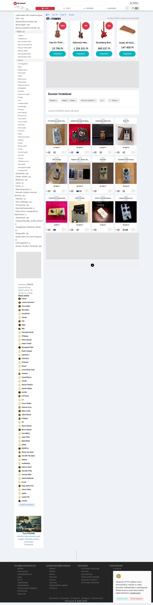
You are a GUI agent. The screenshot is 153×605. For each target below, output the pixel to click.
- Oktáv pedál (21, 128)
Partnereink (22, 591)
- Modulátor (20, 125)
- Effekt (19, 76)
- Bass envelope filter (23, 41)
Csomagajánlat (23, 243)
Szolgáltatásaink (24, 574)
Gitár (20, 18)
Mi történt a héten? (89, 580)
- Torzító (19, 149)
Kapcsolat (21, 594)
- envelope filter (21, 170)
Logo (19, 577)
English (75, 598)
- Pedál (19, 134)
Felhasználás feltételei (27, 588)
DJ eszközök (23, 205)
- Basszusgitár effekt (23, 54)
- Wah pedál (20, 164)
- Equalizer (20, 91)
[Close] (122, 599)
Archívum (53, 588)
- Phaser (19, 143)
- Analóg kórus (21, 38)
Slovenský (97, 598)
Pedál (21, 31)
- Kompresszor (21, 116)
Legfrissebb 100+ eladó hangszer (29, 15)
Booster (71, 15)
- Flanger (19, 97)
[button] (135, 8)
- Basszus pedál (21, 51)
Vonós (20, 183)
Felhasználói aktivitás (90, 577)
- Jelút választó (21, 112)
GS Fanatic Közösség (90, 568)
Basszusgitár (23, 25)
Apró (54, 15)
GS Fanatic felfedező (90, 582)
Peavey (52, 580)
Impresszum (22, 571)
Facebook (117, 568)
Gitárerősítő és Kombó (27, 21)
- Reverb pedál (21, 146)
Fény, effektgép (24, 202)
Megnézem (57, 54)
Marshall (53, 577)
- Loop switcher (21, 122)
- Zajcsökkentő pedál (23, 167)
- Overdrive (20, 131)
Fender (52, 568)
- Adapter (19, 35)
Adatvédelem (23, 585)
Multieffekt (22, 173)
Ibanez (52, 574)
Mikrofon (21, 199)
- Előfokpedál (21, 88)
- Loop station (21, 119)
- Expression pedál (22, 94)
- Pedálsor (20, 140)
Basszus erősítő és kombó (28, 28)
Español (64, 598)
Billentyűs (22, 180)
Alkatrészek (22, 217)
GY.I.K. (20, 580)
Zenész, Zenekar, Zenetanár (29, 246)
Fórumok (85, 571)
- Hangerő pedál (22, 103)
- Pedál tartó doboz (23, 137)
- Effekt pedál (21, 82)
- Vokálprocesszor (22, 161)
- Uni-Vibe (20, 155)
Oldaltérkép (22, 582)
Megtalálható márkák (58, 585)
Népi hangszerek (24, 189)
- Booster (19, 60)
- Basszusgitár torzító (23, 57)
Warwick (53, 582)
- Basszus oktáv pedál (23, 48)
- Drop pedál (20, 73)
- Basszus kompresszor (24, 45)
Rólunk (20, 568)
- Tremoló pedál (21, 152)
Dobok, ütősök (23, 176)
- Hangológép (21, 106)
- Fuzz (18, 100)
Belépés (134, 3)
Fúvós (20, 186)
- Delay (19, 67)
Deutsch (53, 598)
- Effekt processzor (22, 85)
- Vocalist (19, 158)
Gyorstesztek (86, 574)
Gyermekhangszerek (25, 208)
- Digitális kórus (21, 70)
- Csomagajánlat (22, 64)
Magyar (86, 598)
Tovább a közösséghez (27, 505)
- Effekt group (21, 79)
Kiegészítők (22, 233)
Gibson (52, 571)
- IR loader (20, 109)
